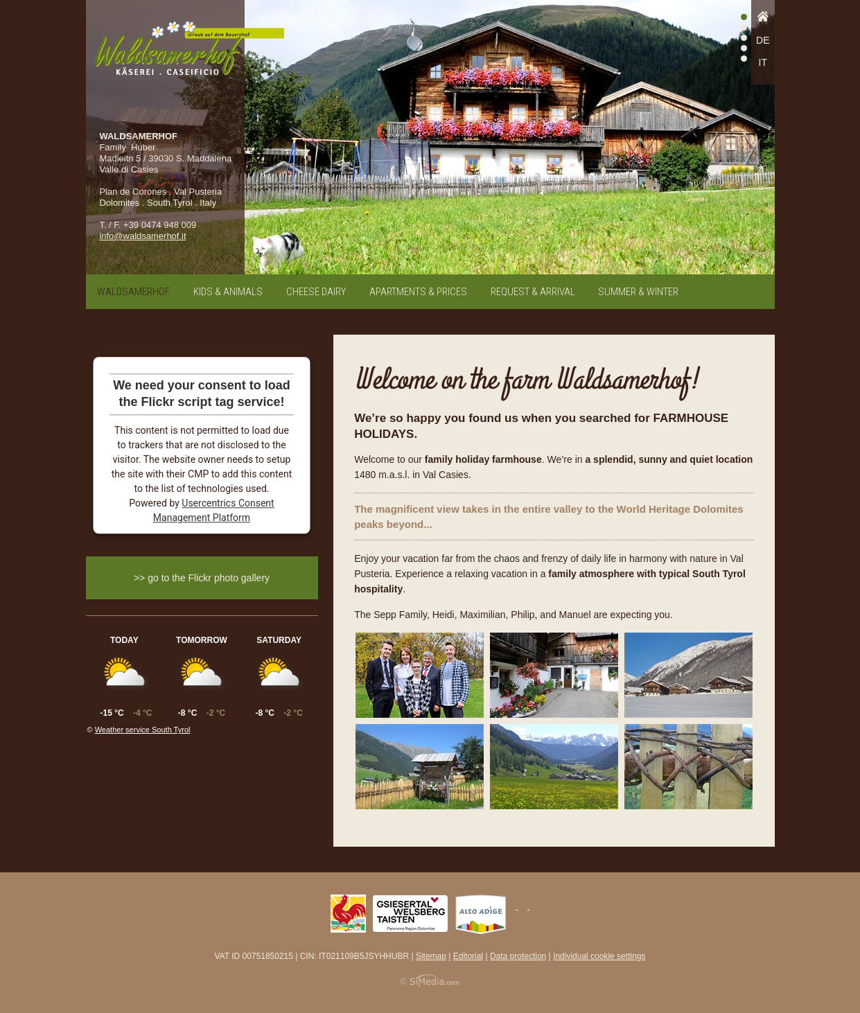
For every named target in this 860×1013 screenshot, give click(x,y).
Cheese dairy (316, 291)
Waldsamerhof (133, 291)
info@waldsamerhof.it (142, 236)
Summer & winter (638, 291)
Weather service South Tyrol (143, 729)
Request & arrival (533, 291)
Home (763, 20)
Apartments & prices (418, 291)
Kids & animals (228, 291)
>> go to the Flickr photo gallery (202, 577)
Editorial (468, 956)
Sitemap (431, 956)
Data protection (518, 956)
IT (763, 62)
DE (762, 40)
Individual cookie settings (599, 956)
